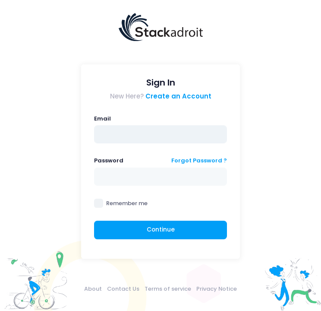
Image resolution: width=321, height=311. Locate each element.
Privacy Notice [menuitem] (216, 289)
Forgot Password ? (199, 160)
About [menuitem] (93, 289)
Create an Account (178, 96)
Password (108, 160)
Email (102, 118)
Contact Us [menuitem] (123, 289)
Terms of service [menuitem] (168, 289)
